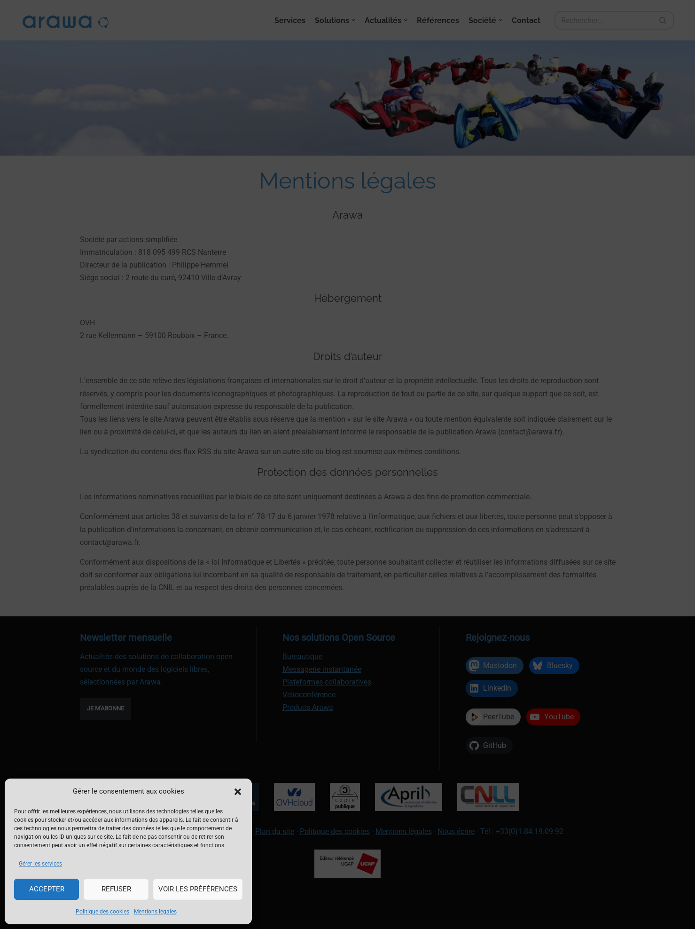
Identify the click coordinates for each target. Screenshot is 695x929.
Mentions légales (155, 911)
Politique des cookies (102, 911)
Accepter (46, 889)
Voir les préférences (197, 889)
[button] (237, 791)
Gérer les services (40, 863)
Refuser (116, 889)
